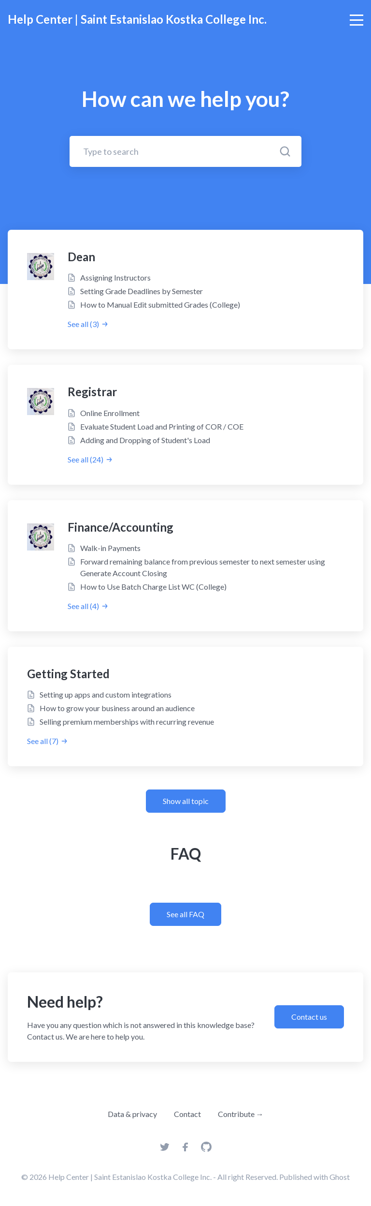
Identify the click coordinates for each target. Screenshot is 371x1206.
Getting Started (68, 674)
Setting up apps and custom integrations (105, 694)
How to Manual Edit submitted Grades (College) (160, 304)
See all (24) (90, 459)
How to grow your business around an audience (117, 708)
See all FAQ (185, 914)
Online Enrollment (110, 412)
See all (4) (88, 605)
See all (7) (47, 740)
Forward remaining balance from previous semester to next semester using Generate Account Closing (202, 567)
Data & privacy (132, 1113)
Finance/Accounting (120, 527)
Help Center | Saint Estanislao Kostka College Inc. (137, 19)
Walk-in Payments (110, 547)
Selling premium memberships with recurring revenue (127, 721)
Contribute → (241, 1113)
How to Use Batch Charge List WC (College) (153, 586)
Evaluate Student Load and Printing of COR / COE (161, 426)
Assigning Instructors (115, 277)
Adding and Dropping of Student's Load (145, 440)
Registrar (92, 392)
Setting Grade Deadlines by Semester (141, 291)
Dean (81, 257)
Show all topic (186, 800)
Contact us (309, 1016)
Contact (187, 1113)
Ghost (339, 1176)
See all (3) (88, 323)
